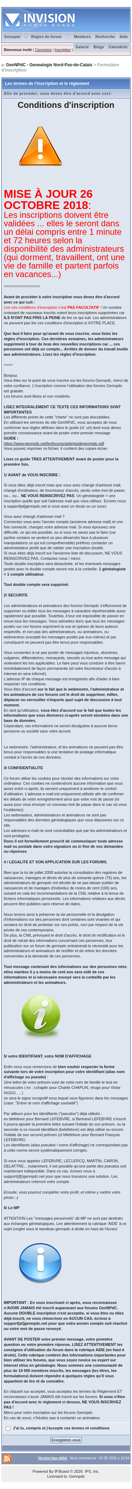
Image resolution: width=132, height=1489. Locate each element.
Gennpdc (12, 37)
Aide (124, 37)
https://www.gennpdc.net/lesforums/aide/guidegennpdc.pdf (54, 443)
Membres (82, 37)
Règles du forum (46, 37)
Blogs (99, 47)
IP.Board (62, 1471)
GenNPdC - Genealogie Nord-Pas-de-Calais (49, 64)
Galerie (82, 47)
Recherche (105, 37)
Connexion (43, 50)
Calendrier (118, 47)
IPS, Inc (92, 1471)
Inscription (63, 50)
